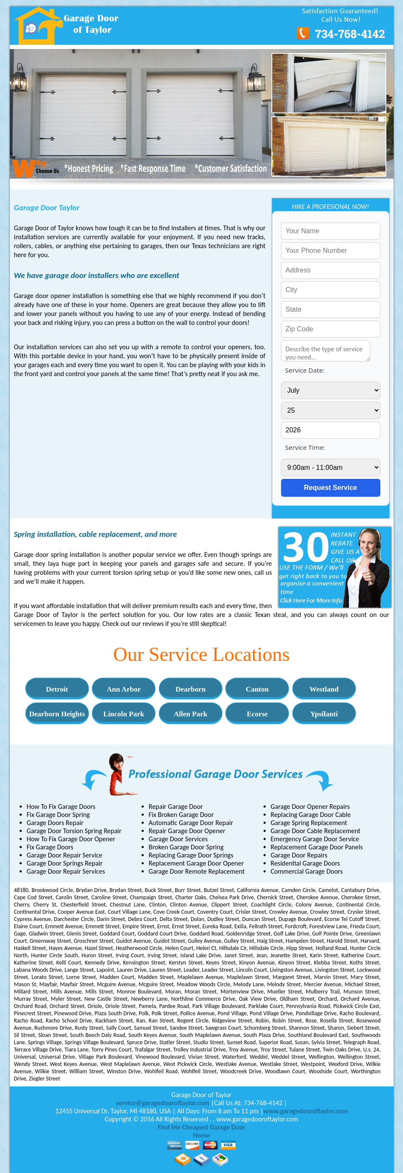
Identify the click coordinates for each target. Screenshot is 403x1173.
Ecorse (257, 714)
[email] (162, 1103)
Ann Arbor (124, 689)
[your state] (330, 309)
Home (201, 1135)
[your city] (330, 289)
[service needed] (326, 351)
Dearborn (190, 689)
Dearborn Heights (57, 714)
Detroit (57, 689)
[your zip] (330, 329)
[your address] (330, 270)
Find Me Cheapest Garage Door (201, 1127)
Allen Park (190, 714)
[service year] (330, 430)
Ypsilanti (324, 714)
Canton (257, 689)
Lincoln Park (123, 714)
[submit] (330, 488)
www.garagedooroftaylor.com (306, 1111)
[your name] (330, 231)
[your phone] (330, 250)
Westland (324, 689)
